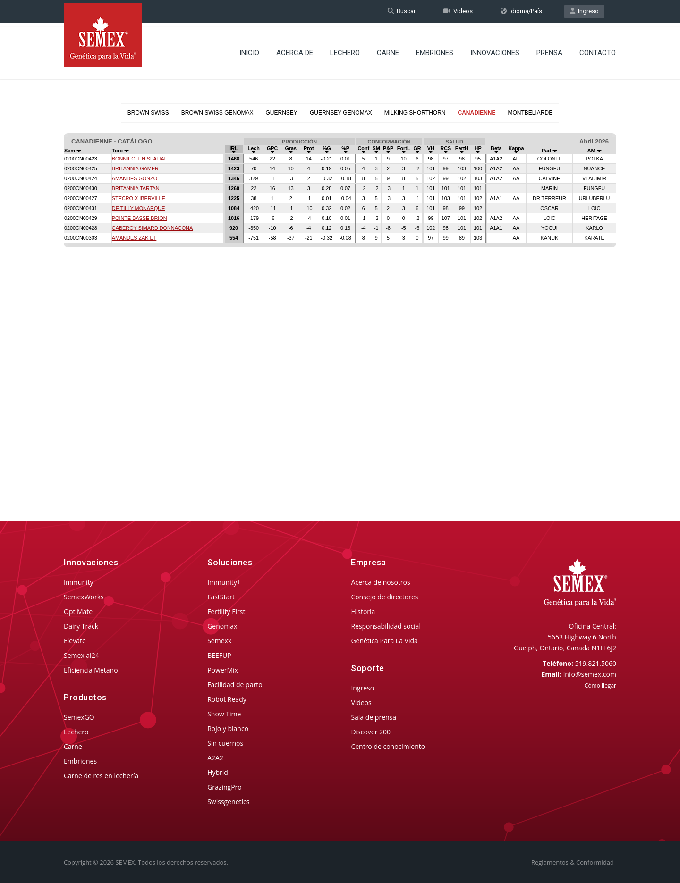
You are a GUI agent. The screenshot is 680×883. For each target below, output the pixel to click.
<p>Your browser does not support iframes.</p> (340, 305)
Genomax (222, 626)
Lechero (345, 49)
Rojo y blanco (227, 728)
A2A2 (215, 757)
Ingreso (584, 11)
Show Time (224, 713)
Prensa (549, 49)
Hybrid (217, 772)
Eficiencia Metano (91, 669)
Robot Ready (226, 699)
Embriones (434, 49)
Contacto (597, 49)
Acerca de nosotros (380, 582)
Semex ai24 (81, 655)
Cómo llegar (600, 685)
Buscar (402, 11)
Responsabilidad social (386, 626)
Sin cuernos (225, 743)
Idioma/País (521, 11)
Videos (458, 11)
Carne (388, 49)
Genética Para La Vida (384, 640)
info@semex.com (589, 674)
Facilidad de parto (234, 684)
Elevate (75, 640)
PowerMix (222, 669)
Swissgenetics (228, 801)
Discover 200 (371, 731)
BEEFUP (219, 655)
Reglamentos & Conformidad (572, 862)
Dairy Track (81, 626)
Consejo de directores (384, 596)
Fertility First (226, 611)
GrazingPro (224, 786)
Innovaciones (494, 49)
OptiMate (78, 611)
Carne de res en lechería (101, 775)
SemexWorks (84, 596)
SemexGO (79, 717)
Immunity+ (80, 582)
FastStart (221, 596)
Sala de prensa (373, 717)
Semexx (219, 640)
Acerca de (294, 49)
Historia (363, 611)
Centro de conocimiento (388, 746)
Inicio (249, 49)
